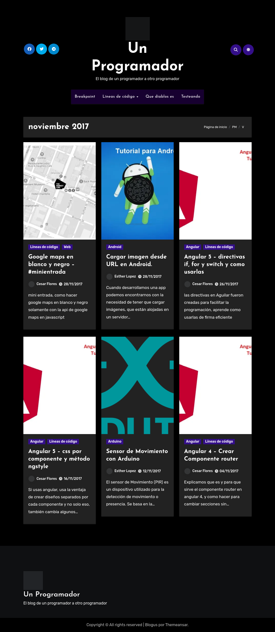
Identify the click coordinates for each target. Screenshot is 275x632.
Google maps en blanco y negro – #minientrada (51, 264)
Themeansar (176, 625)
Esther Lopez (121, 276)
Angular (192, 247)
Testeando (190, 97)
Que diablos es (160, 97)
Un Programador (51, 594)
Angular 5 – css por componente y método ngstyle (59, 459)
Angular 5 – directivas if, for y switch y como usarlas (214, 264)
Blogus (151, 625)
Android (114, 247)
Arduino (115, 441)
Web (67, 247)
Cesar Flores (42, 284)
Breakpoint (85, 97)
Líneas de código (119, 97)
